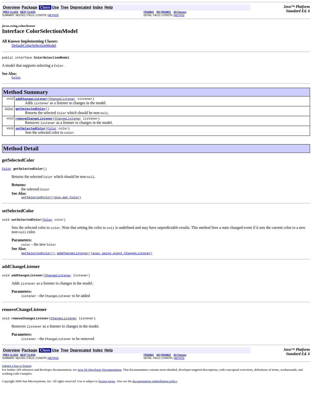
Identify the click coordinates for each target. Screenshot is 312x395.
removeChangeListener (34, 122)
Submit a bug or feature (16, 374)
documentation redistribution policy (154, 389)
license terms (107, 389)
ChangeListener (62, 101)
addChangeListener (31, 101)
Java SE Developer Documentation (99, 377)
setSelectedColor (30, 132)
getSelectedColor (30, 111)
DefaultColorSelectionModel (34, 45)
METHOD (53, 15)
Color (9, 111)
